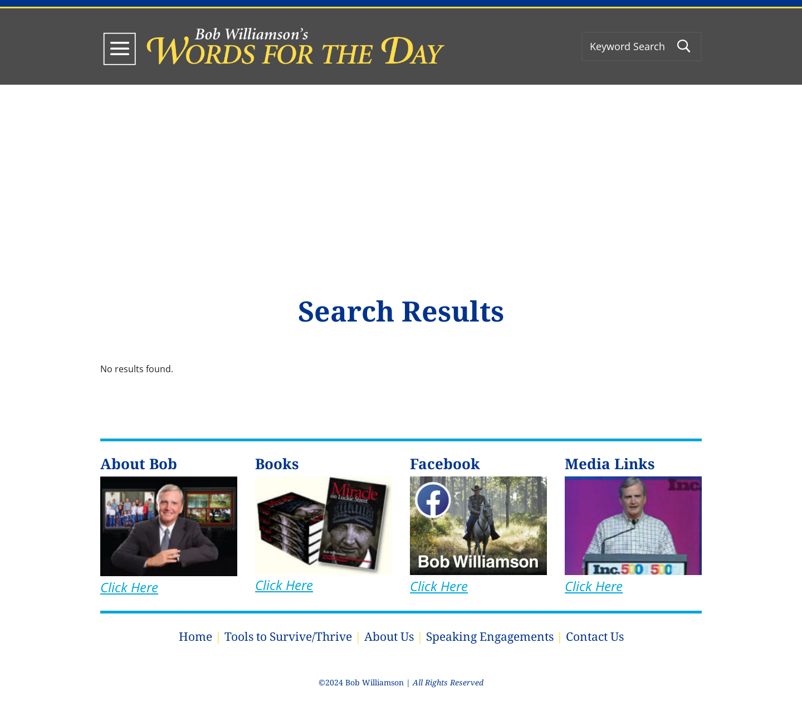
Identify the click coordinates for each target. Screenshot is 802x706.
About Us (389, 636)
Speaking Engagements (490, 636)
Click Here (129, 587)
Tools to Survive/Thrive (288, 636)
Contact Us (595, 636)
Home (195, 636)
